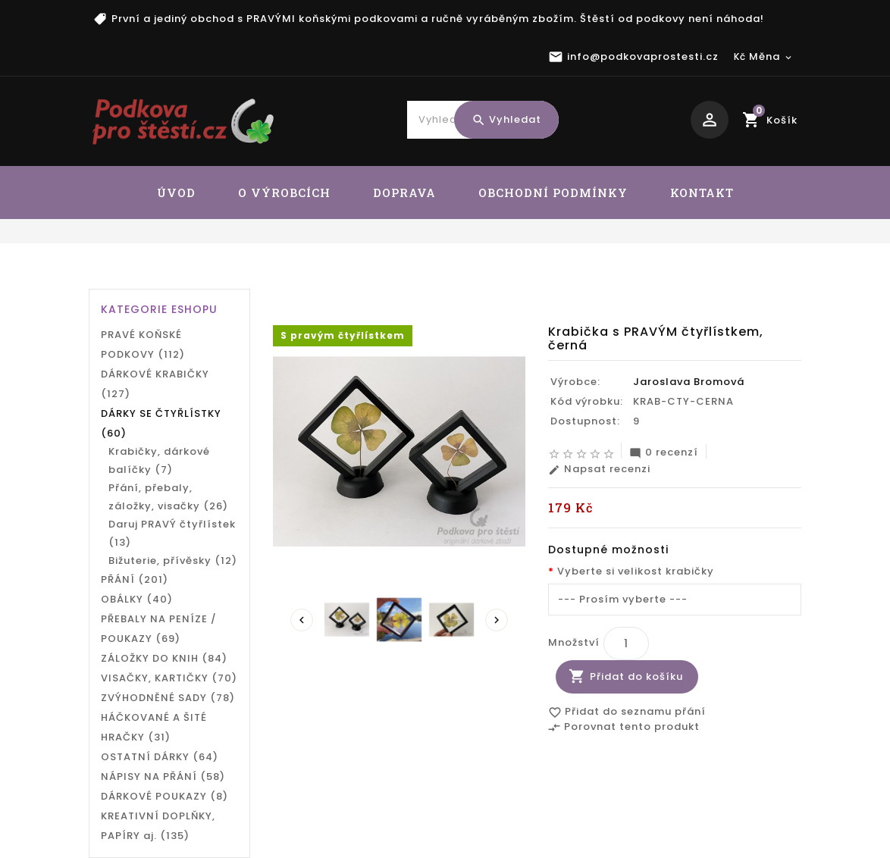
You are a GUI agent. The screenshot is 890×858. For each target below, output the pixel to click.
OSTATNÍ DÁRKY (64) (159, 757)
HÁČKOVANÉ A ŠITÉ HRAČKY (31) (154, 727)
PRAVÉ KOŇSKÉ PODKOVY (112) (143, 344)
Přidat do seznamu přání (627, 712)
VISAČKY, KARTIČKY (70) (169, 678)
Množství (574, 642)
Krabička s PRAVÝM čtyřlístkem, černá (684, 277)
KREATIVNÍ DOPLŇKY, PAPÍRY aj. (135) (158, 826)
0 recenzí (663, 452)
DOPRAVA (404, 192)
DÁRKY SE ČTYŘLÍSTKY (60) (161, 423)
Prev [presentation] (301, 620)
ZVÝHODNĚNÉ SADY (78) (168, 697)
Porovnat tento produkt (623, 727)
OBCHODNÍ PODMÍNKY (553, 192)
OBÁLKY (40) (137, 599)
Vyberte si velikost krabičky (635, 571)
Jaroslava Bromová (688, 381)
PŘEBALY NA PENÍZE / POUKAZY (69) (159, 629)
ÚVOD (176, 192)
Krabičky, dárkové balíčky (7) (159, 460)
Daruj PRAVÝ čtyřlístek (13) (172, 533)
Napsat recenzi (599, 469)
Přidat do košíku (636, 676)
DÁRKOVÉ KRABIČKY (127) (155, 384)
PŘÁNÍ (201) (134, 579)
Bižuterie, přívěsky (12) (172, 560)
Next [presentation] (496, 620)
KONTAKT (702, 192)
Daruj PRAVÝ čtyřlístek (495, 277)
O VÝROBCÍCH (284, 192)
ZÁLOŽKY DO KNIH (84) (164, 658)
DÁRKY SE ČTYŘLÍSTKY (359, 277)
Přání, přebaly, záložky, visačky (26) (168, 497)
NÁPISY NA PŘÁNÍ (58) (163, 776)
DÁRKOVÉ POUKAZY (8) (164, 796)
